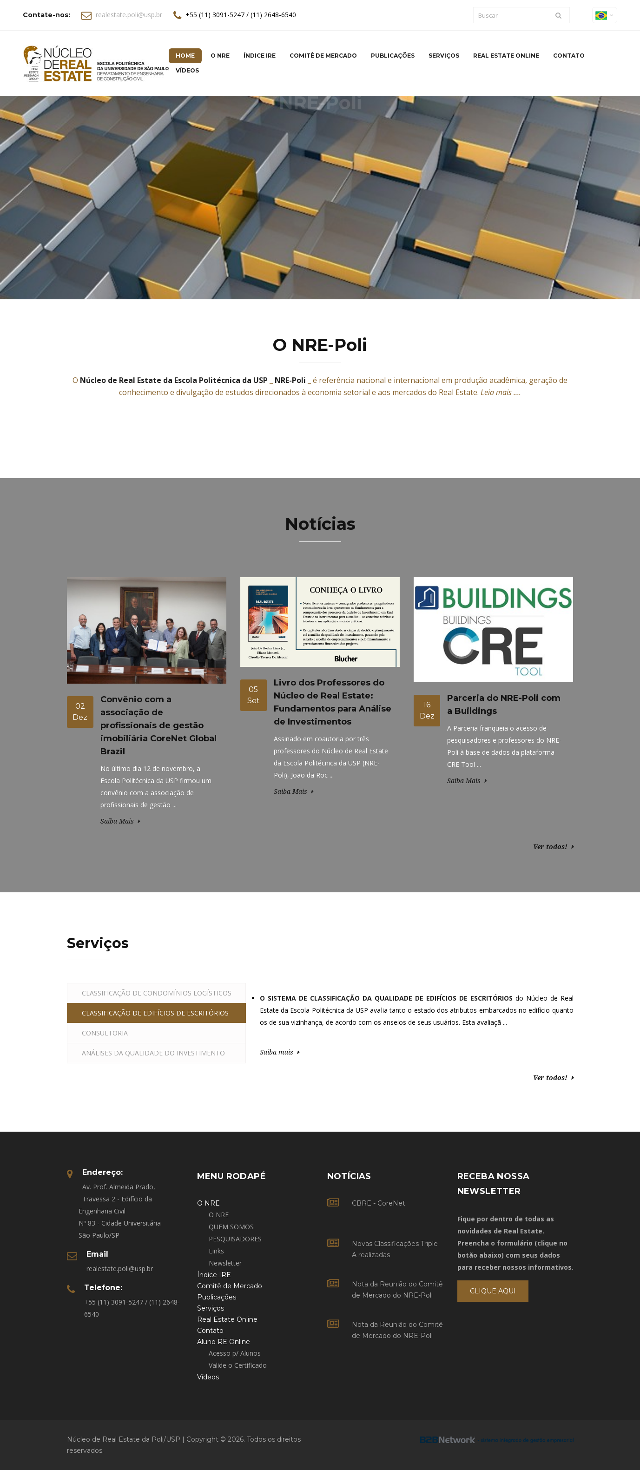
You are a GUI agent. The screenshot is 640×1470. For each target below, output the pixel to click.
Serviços (444, 55)
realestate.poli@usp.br (129, 14)
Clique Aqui (493, 1291)
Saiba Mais (117, 821)
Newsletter (225, 1263)
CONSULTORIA (105, 1032)
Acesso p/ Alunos (235, 1353)
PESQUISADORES (235, 1238)
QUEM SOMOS (231, 1226)
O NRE (219, 1214)
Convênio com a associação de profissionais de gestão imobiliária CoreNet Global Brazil (158, 725)
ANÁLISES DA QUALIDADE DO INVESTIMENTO (153, 1052)
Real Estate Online (506, 55)
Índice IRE (260, 55)
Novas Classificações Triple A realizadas (395, 1249)
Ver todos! (550, 846)
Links (216, 1250)
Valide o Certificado (238, 1365)
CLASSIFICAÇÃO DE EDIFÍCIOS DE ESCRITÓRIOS (155, 1013)
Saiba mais (276, 1052)
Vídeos (187, 70)
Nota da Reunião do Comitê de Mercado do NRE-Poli (397, 1289)
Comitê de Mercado (323, 55)
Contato (569, 55)
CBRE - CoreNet (378, 1203)
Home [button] (185, 55)
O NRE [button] (220, 55)
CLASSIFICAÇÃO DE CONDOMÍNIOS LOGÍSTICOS (156, 993)
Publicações (393, 55)
